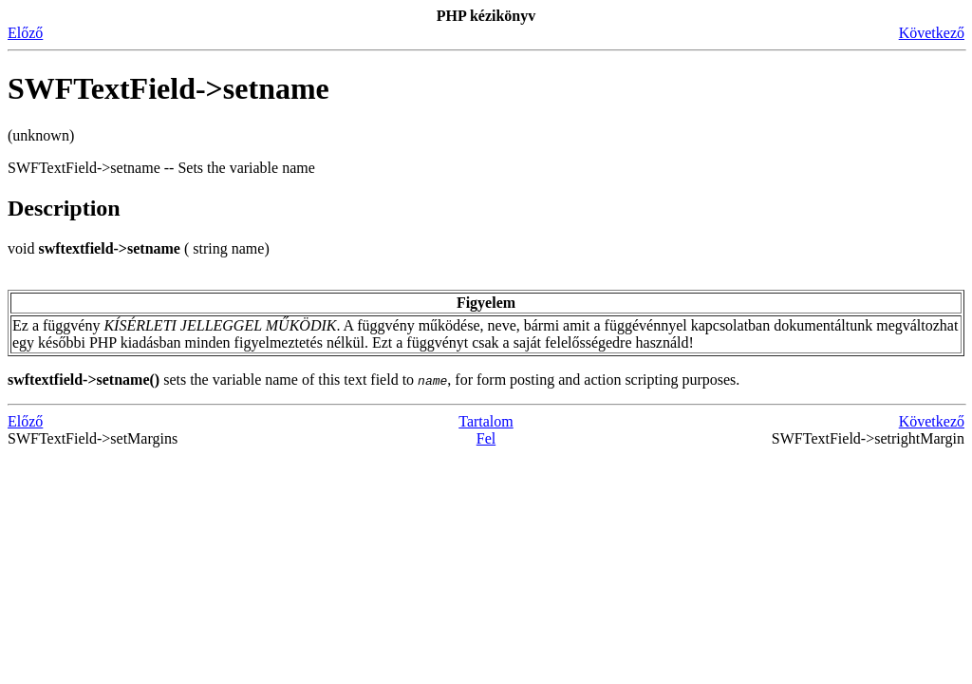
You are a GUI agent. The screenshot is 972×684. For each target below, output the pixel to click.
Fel (486, 438)
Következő (931, 33)
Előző (25, 33)
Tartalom (486, 421)
